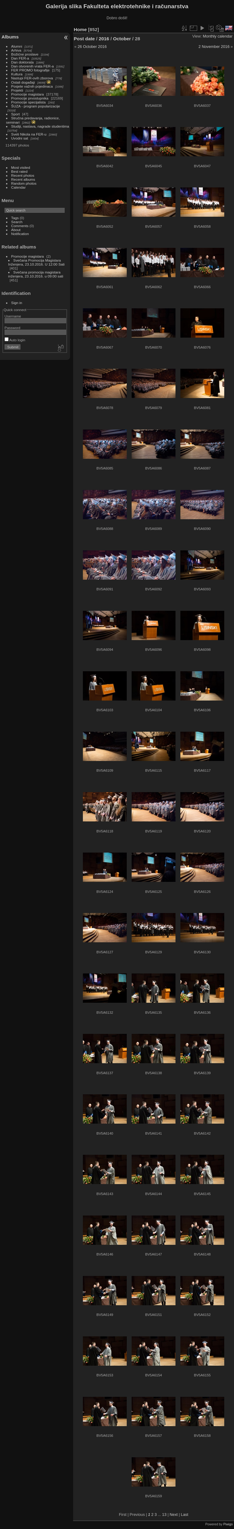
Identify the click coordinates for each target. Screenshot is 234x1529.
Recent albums (23, 179)
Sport (15, 114)
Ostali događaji (23, 82)
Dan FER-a (20, 58)
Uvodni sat (19, 138)
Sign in (16, 303)
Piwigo (228, 1524)
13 (164, 1514)
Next (174, 1514)
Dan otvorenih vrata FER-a (32, 66)
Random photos (24, 183)
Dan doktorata (22, 62)
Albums (10, 36)
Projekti (17, 90)
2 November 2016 (214, 46)
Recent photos (22, 175)
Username (13, 316)
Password (12, 328)
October (122, 38)
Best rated (19, 171)
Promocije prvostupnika (29, 98)
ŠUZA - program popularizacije (35, 106)
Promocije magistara (27, 94)
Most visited (20, 167)
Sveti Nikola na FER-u (29, 134)
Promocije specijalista (28, 102)
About (16, 230)
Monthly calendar (217, 36)
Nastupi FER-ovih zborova (32, 78)
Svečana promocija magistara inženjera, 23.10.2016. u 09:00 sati (35, 274)
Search (17, 222)
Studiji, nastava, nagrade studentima (40, 126)
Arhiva (16, 50)
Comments (20, 226)
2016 (104, 38)
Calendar (18, 187)
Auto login (15, 340)
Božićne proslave (25, 54)
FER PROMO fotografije (30, 70)
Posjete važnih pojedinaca (32, 86)
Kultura (17, 74)
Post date (84, 38)
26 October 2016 (92, 46)
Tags (15, 218)
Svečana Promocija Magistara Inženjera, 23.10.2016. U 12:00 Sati (36, 262)
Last (184, 1514)
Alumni (16, 46)
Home (80, 29)
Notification (20, 234)
